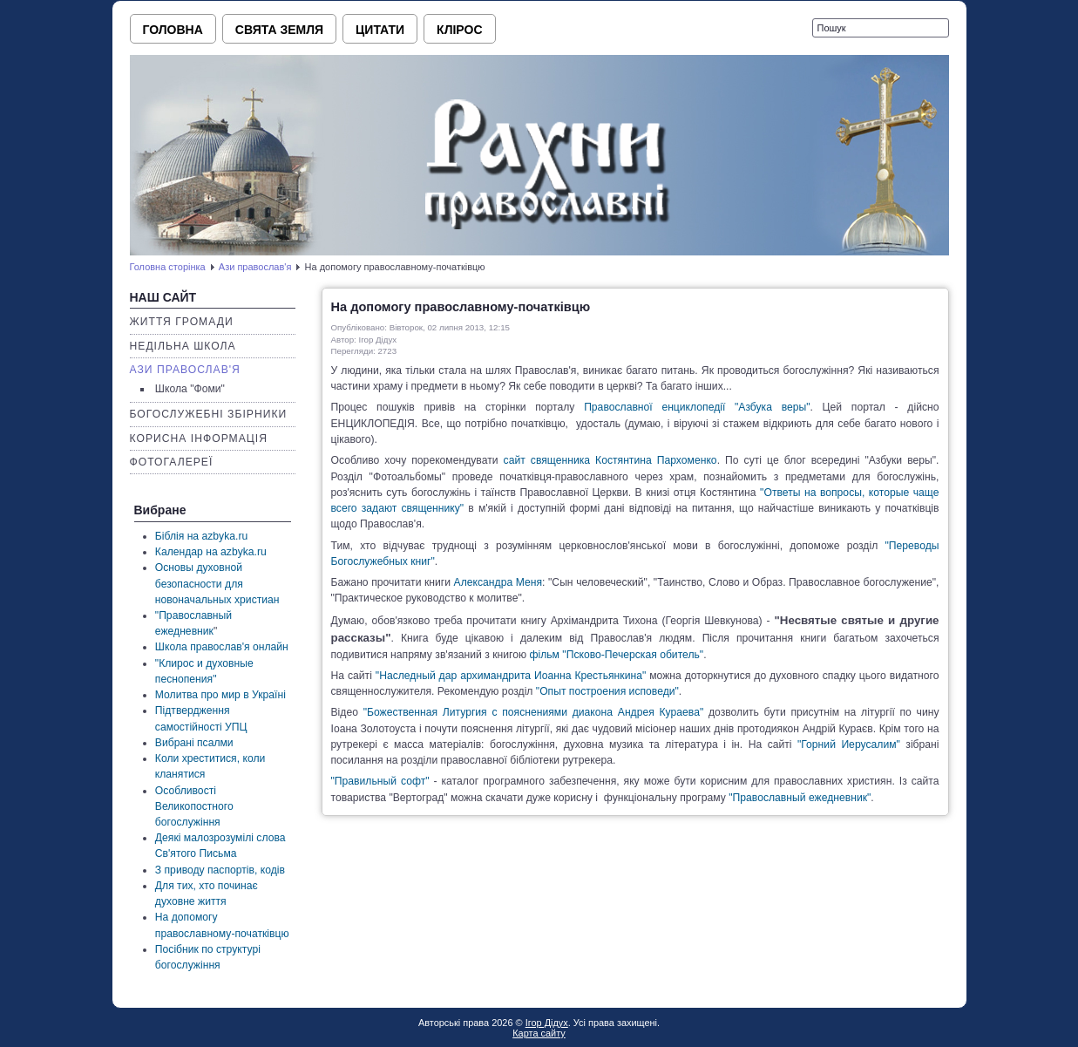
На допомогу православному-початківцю (461, 307)
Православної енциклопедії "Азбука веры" (697, 407)
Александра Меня (498, 582)
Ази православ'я (255, 267)
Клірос (459, 30)
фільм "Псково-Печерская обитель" (616, 655)
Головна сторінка (168, 267)
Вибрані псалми (194, 743)
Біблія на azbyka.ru (201, 536)
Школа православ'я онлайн (221, 647)
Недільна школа (183, 346)
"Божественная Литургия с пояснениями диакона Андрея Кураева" (533, 712)
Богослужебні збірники (209, 414)
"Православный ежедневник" (800, 798)
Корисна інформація (199, 438)
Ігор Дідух (546, 1022)
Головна (173, 30)
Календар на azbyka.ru (211, 552)
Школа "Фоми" (190, 389)
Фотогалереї (172, 462)
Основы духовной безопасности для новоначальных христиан (217, 583)
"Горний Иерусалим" (848, 744)
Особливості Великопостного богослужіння (194, 806)
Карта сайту (539, 1033)
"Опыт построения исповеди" (607, 691)
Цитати (380, 30)
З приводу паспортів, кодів (220, 870)
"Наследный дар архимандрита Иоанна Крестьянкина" (511, 676)
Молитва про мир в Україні (220, 695)
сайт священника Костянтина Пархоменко (610, 460)
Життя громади (182, 322)
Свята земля (279, 30)
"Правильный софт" (380, 781)
